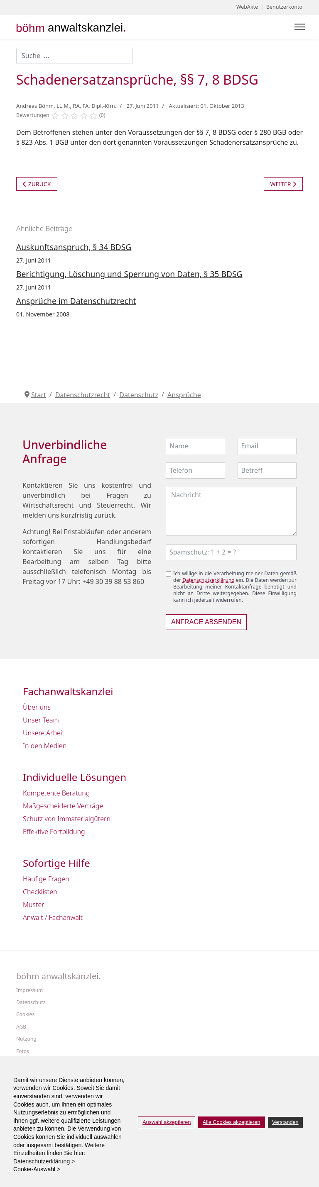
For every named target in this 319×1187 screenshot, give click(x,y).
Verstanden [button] (285, 1122)
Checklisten (40, 891)
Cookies (25, 1014)
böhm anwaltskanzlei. (58, 976)
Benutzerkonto (284, 6)
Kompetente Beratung (56, 793)
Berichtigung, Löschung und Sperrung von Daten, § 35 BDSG (129, 274)
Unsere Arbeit (43, 733)
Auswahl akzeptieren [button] (166, 1122)
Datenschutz (30, 1002)
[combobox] (74, 55)
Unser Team (41, 720)
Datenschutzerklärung (208, 580)
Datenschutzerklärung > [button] (46, 1161)
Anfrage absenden (206, 621)
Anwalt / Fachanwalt (53, 917)
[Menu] (299, 27)
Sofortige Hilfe (56, 863)
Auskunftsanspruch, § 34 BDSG (73, 247)
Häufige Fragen (46, 879)
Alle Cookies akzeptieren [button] (231, 1122)
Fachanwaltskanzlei (68, 692)
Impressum (29, 990)
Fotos (22, 1051)
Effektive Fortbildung (54, 831)
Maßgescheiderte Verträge (63, 806)
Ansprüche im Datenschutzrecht (76, 300)
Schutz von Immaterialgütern (66, 818)
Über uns (37, 707)
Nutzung (26, 1039)
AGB (21, 1027)
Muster (33, 904)
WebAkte (247, 6)
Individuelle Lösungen (74, 777)
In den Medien (44, 745)
